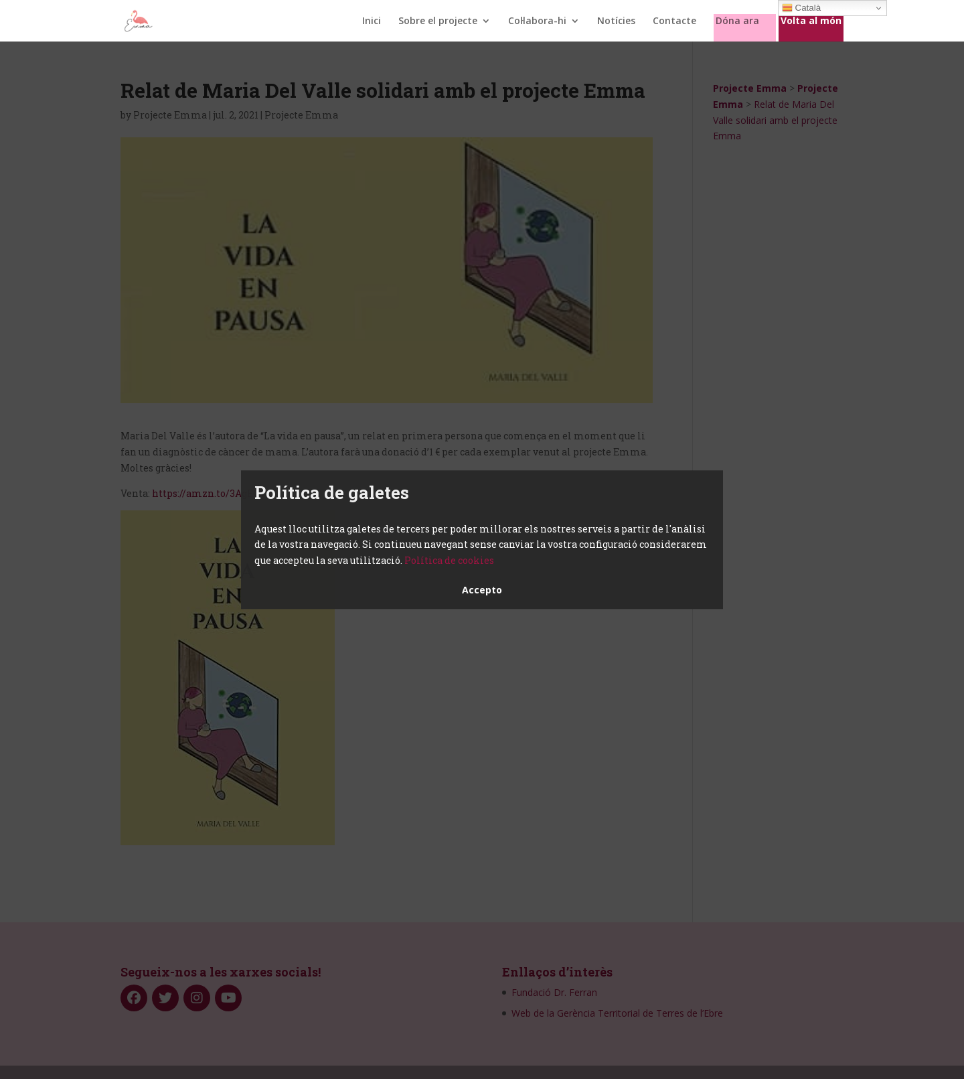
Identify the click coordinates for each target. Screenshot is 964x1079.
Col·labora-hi (537, 21)
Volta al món (811, 21)
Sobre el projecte (437, 21)
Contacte (674, 21)
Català (801, 8)
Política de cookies (449, 560)
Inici (371, 21)
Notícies (616, 21)
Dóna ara (737, 21)
